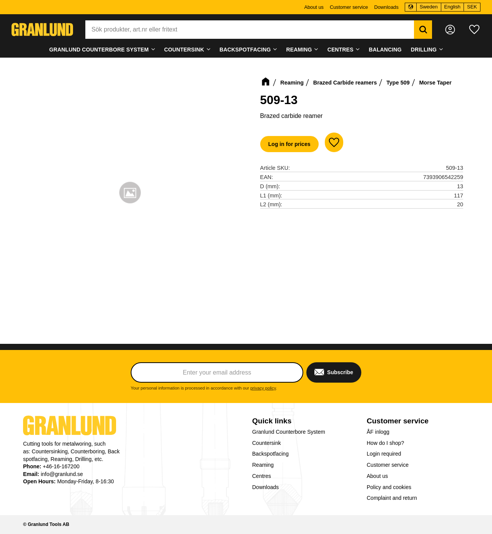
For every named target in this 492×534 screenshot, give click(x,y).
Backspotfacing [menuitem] (245, 49)
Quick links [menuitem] (271, 421)
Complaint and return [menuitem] (392, 498)
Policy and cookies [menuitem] (389, 487)
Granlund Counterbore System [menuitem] (99, 49)
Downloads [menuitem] (386, 7)
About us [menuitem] (314, 7)
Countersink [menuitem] (184, 49)
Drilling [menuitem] (424, 49)
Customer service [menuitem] (349, 7)
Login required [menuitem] (384, 454)
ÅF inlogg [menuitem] (378, 432)
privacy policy (263, 388)
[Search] (423, 29)
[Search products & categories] (249, 29)
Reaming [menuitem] (299, 49)
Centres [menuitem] (340, 49)
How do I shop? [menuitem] (385, 443)
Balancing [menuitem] (385, 49)
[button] (474, 29)
